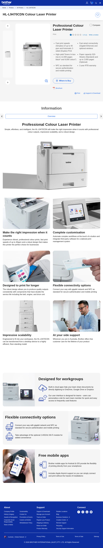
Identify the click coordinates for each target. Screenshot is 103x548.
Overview (51, 116)
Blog (57, 514)
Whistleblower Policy (26, 523)
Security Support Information (65, 528)
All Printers (20, 8)
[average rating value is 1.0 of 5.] (77, 34)
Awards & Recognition (11, 517)
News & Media (8, 525)
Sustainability (24, 511)
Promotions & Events (26, 517)
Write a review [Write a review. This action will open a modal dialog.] (93, 35)
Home (4, 8)
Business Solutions (62, 517)
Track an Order (41, 517)
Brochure (59, 88)
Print (78, 93)
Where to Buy (63, 81)
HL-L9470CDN (30, 8)
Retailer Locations (61, 511)
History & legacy (9, 514)
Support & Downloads (43, 511)
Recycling (59, 525)
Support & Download (92, 93)
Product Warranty (42, 528)
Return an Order (42, 525)
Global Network (19, 537)
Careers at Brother (25, 520)
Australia (8, 537)
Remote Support (61, 523)
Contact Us (23, 514)
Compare (94, 25)
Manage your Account (43, 514)
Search (96, 3)
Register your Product (43, 520)
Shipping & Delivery (43, 523)
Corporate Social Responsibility (9, 521)
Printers (11, 8)
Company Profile (9, 511)
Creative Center (61, 520)
